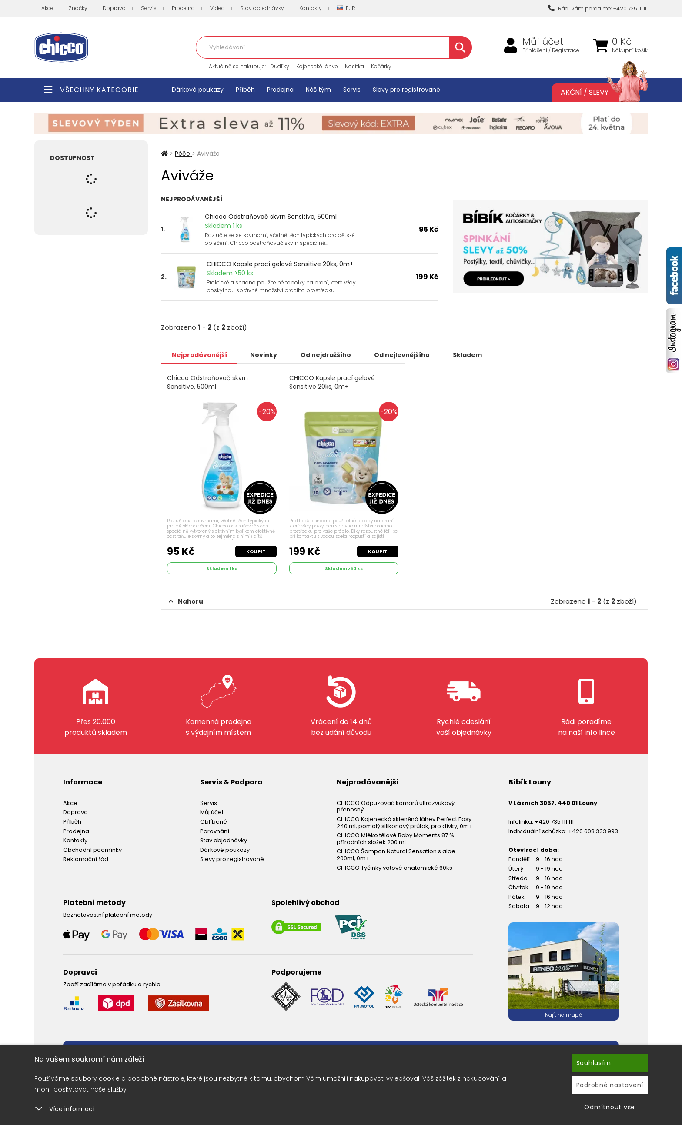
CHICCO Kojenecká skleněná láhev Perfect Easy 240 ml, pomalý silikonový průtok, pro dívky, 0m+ (405, 821)
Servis (149, 8)
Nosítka (354, 66)
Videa (217, 8)
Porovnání (214, 830)
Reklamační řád (85, 859)
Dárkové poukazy (198, 89)
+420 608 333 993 (593, 830)
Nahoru (186, 601)
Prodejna (183, 8)
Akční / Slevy (595, 92)
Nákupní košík (630, 50)
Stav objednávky (262, 8)
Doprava (114, 8)
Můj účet (543, 41)
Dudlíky (279, 66)
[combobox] (333, 47)
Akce (47, 8)
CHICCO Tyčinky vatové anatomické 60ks (394, 867)
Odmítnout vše (609, 1107)
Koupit (256, 550)
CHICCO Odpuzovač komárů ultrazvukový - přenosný (398, 805)
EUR (346, 8)
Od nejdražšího (329, 354)
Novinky (265, 354)
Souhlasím (593, 1062)
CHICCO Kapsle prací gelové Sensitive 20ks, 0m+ (280, 264)
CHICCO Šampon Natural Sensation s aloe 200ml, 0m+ (396, 854)
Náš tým (318, 89)
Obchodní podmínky (92, 849)
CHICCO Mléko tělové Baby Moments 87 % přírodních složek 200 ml (395, 838)
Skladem (474, 354)
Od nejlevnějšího (407, 354)
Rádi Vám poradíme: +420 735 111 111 (598, 8)
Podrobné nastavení (610, 1085)
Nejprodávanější (199, 354)
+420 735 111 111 (554, 821)
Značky (78, 8)
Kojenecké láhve (317, 66)
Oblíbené (213, 821)
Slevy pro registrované (406, 89)
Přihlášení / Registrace (550, 50)
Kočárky (381, 66)
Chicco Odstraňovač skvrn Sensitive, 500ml (271, 216)
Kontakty (310, 8)
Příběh (245, 89)
